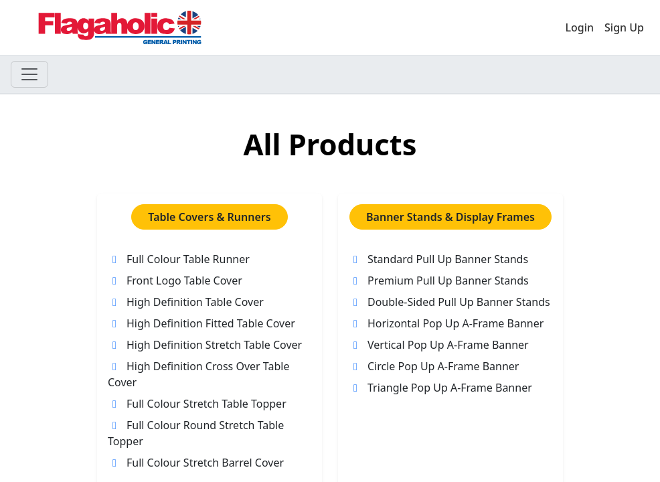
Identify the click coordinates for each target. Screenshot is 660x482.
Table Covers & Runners (209, 217)
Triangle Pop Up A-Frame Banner (440, 387)
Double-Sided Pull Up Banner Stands (449, 302)
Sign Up (624, 27)
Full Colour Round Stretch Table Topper (196, 433)
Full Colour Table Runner (179, 259)
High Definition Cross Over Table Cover (198, 374)
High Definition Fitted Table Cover (201, 323)
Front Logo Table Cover (175, 280)
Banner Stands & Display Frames (450, 217)
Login (579, 27)
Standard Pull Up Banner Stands (438, 259)
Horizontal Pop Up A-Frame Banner (446, 323)
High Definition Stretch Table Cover (205, 344)
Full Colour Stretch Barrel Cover (196, 462)
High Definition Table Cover (186, 302)
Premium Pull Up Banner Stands (439, 280)
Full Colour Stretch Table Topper (197, 403)
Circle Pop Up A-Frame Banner (434, 366)
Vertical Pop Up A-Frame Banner (439, 344)
